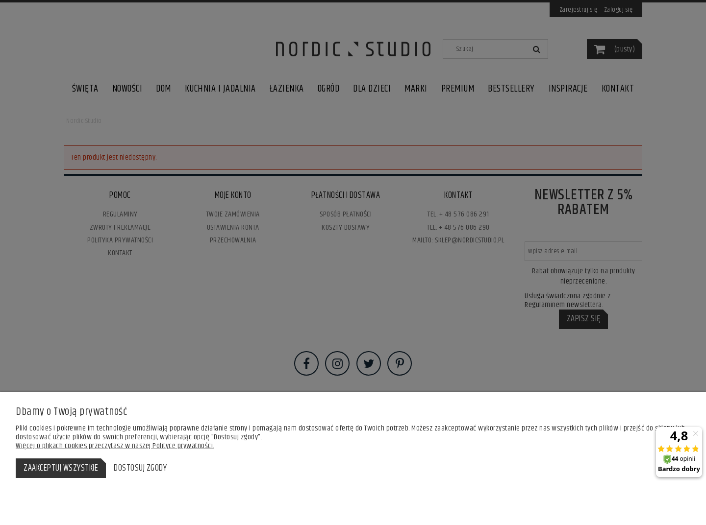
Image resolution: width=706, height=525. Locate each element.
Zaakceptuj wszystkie (61, 468)
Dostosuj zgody (140, 468)
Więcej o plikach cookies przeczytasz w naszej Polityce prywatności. (115, 446)
